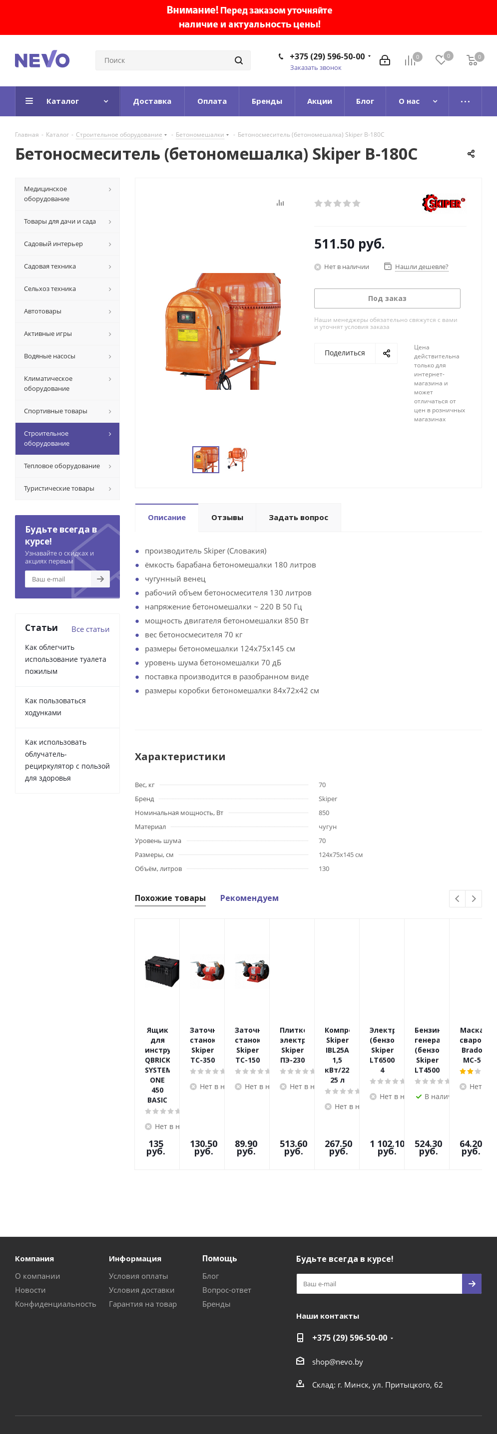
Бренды (216, 1246)
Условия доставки (142, 1232)
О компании (37, 1218)
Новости (30, 1232)
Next (474, 899)
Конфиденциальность (55, 1246)
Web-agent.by (458, 1400)
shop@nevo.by (337, 1304)
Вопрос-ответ (226, 1232)
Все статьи (90, 629)
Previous (458, 899)
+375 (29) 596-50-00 (327, 56)
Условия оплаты (138, 1218)
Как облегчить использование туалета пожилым (65, 659)
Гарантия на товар (143, 1246)
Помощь (219, 1200)
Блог (210, 1218)
